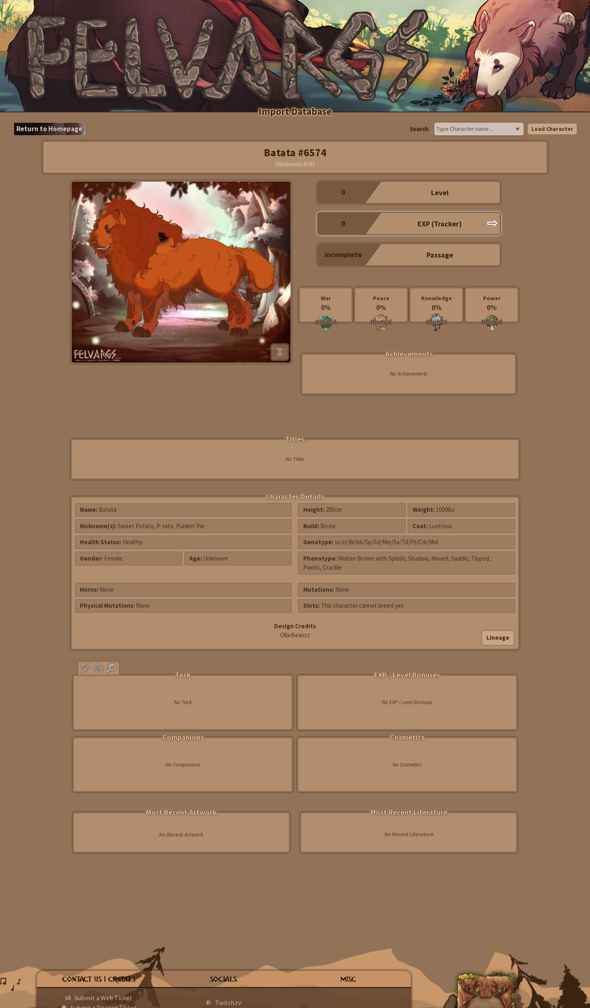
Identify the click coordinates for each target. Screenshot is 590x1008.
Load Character (552, 128)
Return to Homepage (49, 128)
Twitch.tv (228, 1003)
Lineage (497, 637)
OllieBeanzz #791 (295, 164)
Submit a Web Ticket (103, 998)
